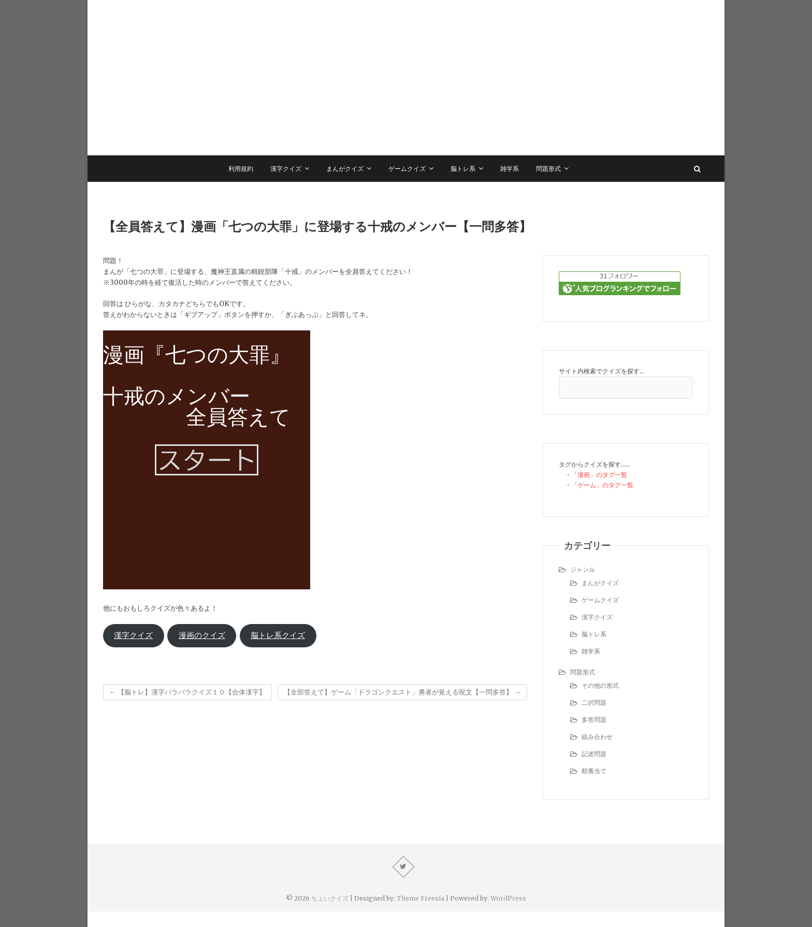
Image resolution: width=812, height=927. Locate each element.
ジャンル (582, 569)
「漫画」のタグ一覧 (599, 475)
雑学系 (509, 168)
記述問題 (594, 754)
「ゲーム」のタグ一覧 (602, 485)
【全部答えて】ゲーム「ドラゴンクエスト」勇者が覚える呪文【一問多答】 (402, 692)
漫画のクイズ (202, 635)
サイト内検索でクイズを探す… (601, 371)
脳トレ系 (463, 168)
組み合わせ (597, 737)
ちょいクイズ (330, 898)
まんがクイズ (345, 168)
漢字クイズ (285, 168)
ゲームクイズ (407, 168)
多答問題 (594, 719)
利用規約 (240, 168)
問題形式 (548, 168)
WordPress (508, 898)
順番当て (594, 771)
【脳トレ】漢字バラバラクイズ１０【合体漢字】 (187, 692)
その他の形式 (600, 685)
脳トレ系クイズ (278, 635)
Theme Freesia (420, 898)
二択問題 (594, 702)
